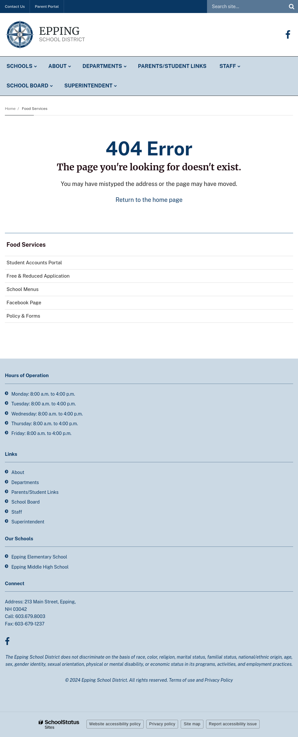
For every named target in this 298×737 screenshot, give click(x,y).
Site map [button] (192, 724)
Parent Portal (47, 6)
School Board (25, 502)
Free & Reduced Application (38, 276)
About (17, 472)
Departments (25, 482)
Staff (16, 512)
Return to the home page (148, 199)
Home (10, 108)
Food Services (34, 108)
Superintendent (27, 521)
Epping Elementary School (39, 556)
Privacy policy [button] (162, 724)
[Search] (291, 6)
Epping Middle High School (40, 567)
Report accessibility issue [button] (233, 724)
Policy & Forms (23, 316)
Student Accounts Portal (34, 262)
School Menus (22, 289)
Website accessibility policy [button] (115, 724)
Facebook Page (32, 303)
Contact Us (15, 6)
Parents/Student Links (34, 492)
